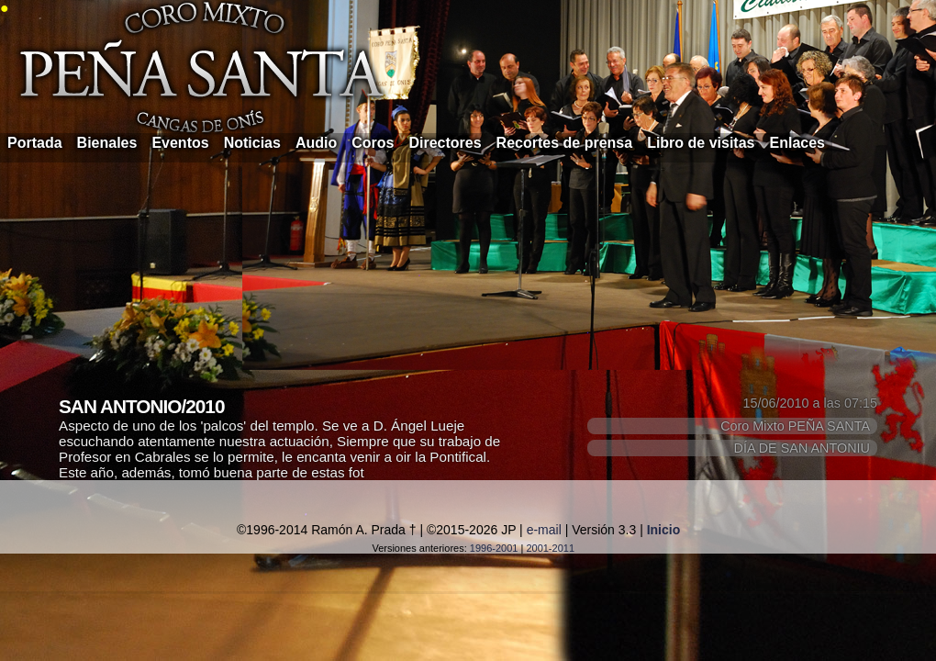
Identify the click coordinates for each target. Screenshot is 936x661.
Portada (34, 143)
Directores (444, 143)
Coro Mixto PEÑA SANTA (795, 426)
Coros (372, 143)
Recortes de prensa (564, 143)
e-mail (544, 529)
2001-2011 (550, 548)
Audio (316, 143)
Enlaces (797, 143)
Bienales (107, 143)
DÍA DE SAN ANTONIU (802, 448)
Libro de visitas (700, 143)
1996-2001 (494, 548)
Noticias (252, 143)
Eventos (179, 143)
